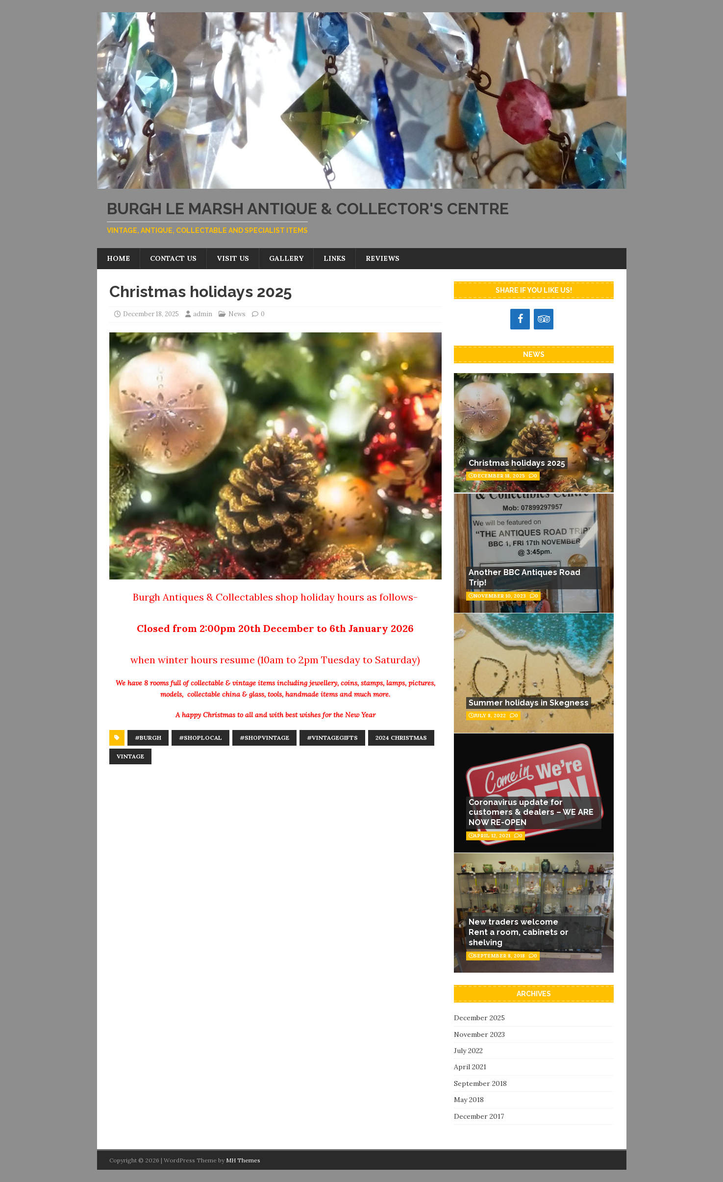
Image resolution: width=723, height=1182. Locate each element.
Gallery (286, 258)
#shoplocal (200, 737)
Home (118, 258)
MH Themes (243, 1160)
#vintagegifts (332, 737)
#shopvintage (264, 737)
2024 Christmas (401, 737)
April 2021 (470, 1066)
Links (335, 258)
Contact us (173, 258)
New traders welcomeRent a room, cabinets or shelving (519, 932)
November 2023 (479, 1034)
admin (202, 314)
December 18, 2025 (151, 314)
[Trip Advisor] (543, 319)
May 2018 (469, 1099)
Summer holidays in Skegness (529, 702)
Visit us (233, 258)
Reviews (382, 258)
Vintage (130, 756)
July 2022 (468, 1050)
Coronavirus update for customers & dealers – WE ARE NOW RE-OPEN (531, 813)
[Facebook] (520, 319)
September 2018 (480, 1083)
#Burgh (148, 737)
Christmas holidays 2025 (517, 463)
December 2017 (479, 1116)
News (237, 314)
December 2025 (479, 1017)
